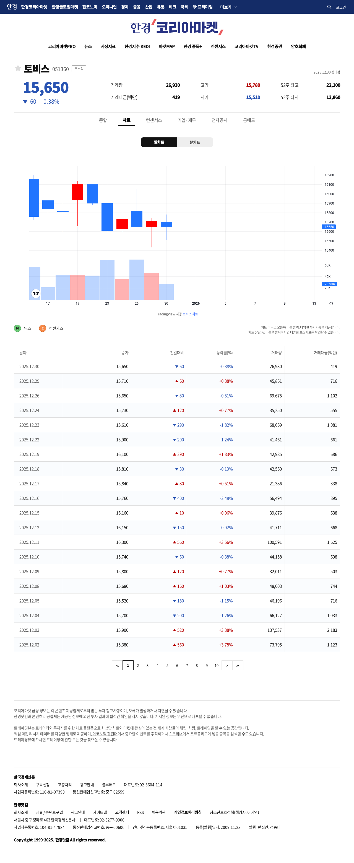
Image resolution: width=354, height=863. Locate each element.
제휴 (39, 812)
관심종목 (18, 68)
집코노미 (89, 7)
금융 (136, 7)
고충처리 (65, 784)
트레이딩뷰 (22, 728)
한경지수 (137, 46)
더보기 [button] (225, 6)
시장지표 (108, 46)
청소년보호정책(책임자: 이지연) (234, 812)
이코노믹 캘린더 (104, 733)
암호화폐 (298, 46)
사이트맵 (100, 812)
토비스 (36, 69)
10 (216, 665)
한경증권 (274, 46)
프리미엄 (204, 7)
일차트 (159, 142)
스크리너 (176, 733)
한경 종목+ (193, 46)
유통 (160, 7)
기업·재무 (187, 120)
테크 (172, 7)
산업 (148, 7)
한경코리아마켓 (34, 7)
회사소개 (21, 784)
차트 (127, 120)
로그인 (341, 7)
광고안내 (87, 784)
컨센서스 (218, 46)
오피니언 (109, 7)
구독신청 (43, 784)
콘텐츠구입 (54, 812)
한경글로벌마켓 (65, 7)
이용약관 (159, 812)
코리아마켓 (62, 46)
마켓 (167, 46)
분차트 (195, 142)
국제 (184, 7)
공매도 (249, 120)
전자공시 (220, 120)
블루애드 (109, 784)
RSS (140, 812)
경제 (125, 7)
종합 (103, 120)
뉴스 (88, 46)
